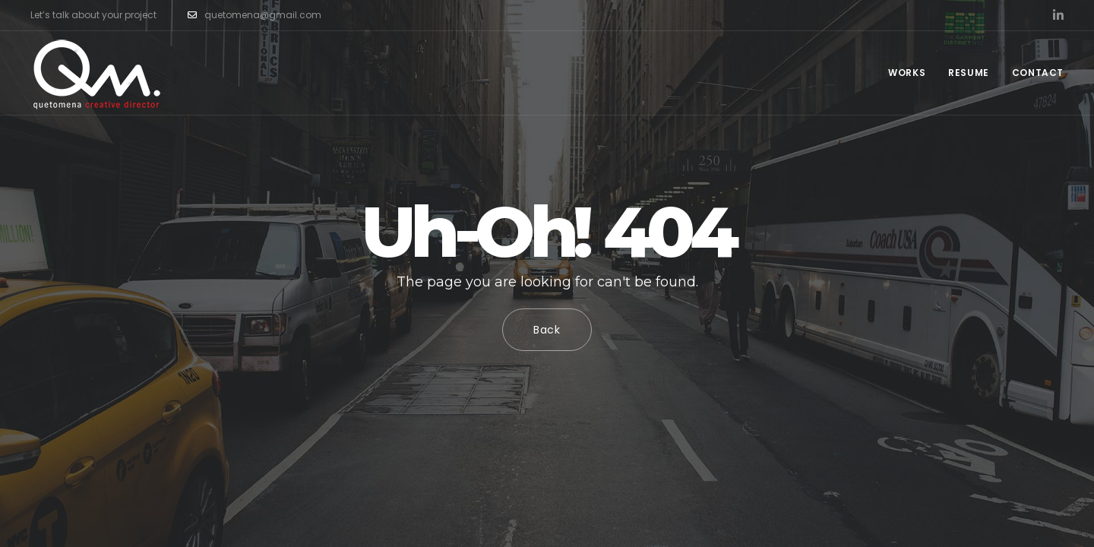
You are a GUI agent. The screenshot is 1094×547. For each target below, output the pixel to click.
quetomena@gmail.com (254, 15)
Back (547, 329)
